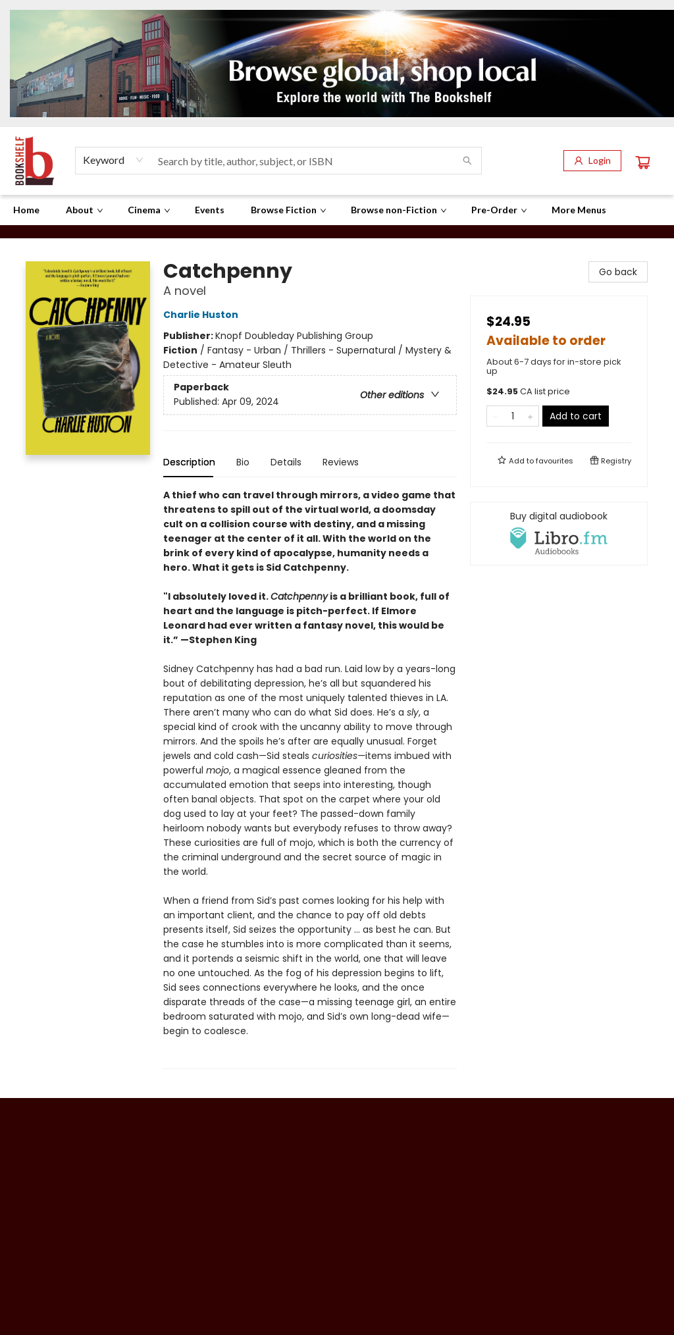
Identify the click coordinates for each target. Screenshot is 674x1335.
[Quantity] (513, 416)
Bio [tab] (242, 462)
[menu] (337, 210)
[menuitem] (26, 210)
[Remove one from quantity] (495, 416)
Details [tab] (286, 462)
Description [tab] (189, 462)
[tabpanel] (310, 778)
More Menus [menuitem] (579, 209)
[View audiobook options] (558, 533)
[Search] (467, 160)
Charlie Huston (202, 314)
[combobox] (113, 159)
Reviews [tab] (341, 462)
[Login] (592, 160)
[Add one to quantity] (530, 416)
